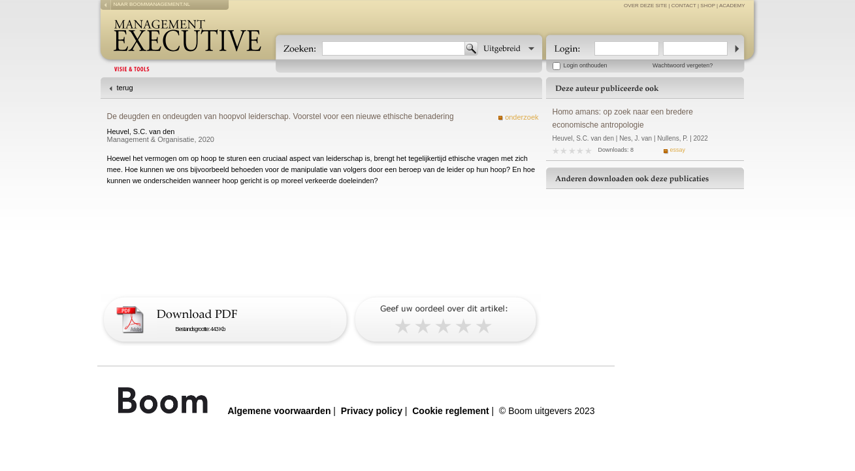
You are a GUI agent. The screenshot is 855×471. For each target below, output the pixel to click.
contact (683, 6)
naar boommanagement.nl (152, 4)
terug (125, 88)
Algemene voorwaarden (279, 411)
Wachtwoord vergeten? (683, 65)
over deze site (645, 6)
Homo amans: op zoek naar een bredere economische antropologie (623, 118)
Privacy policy (371, 411)
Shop (707, 6)
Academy (732, 6)
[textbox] (393, 48)
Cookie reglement (450, 411)
